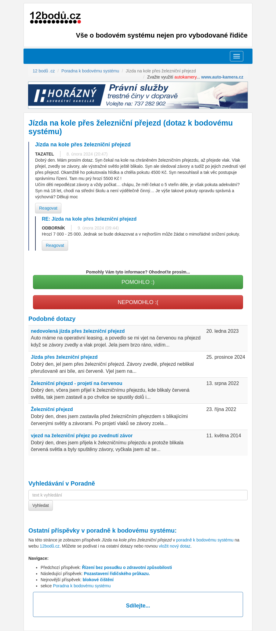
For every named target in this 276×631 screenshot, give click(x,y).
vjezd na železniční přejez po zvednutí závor (82, 435)
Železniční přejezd (52, 409)
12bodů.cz (50, 546)
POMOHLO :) (138, 282)
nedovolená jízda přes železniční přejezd (78, 331)
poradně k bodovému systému (130, 530)
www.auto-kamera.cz (222, 77)
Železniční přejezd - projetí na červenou (76, 383)
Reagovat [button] (48, 208)
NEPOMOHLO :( (138, 302)
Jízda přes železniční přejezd (64, 357)
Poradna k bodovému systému (82, 585)
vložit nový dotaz (175, 546)
